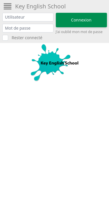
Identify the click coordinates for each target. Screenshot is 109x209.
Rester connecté (27, 37)
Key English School (40, 6)
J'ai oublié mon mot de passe (79, 32)
